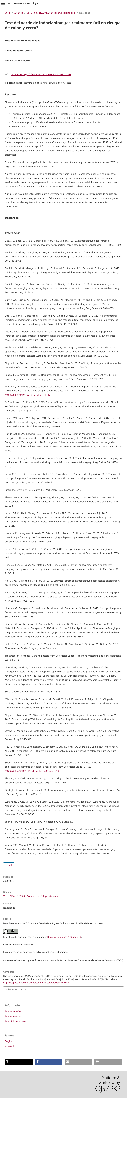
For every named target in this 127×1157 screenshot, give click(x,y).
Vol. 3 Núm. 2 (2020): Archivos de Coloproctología (51, 12)
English (9, 1099)
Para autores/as (13, 1074)
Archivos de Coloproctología (23, 3)
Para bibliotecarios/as (15, 1079)
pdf (10, 923)
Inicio (7, 12)
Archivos (18, 12)
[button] (19, 1120)
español (9, 1104)
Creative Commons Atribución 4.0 (64, 995)
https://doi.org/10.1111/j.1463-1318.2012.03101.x (32, 829)
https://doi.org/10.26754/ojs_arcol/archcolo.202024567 (41, 74)
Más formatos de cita (16, 1047)
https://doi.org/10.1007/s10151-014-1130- (28, 453)
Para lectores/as (13, 1069)
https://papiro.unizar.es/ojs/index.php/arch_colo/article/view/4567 (36, 1041)
